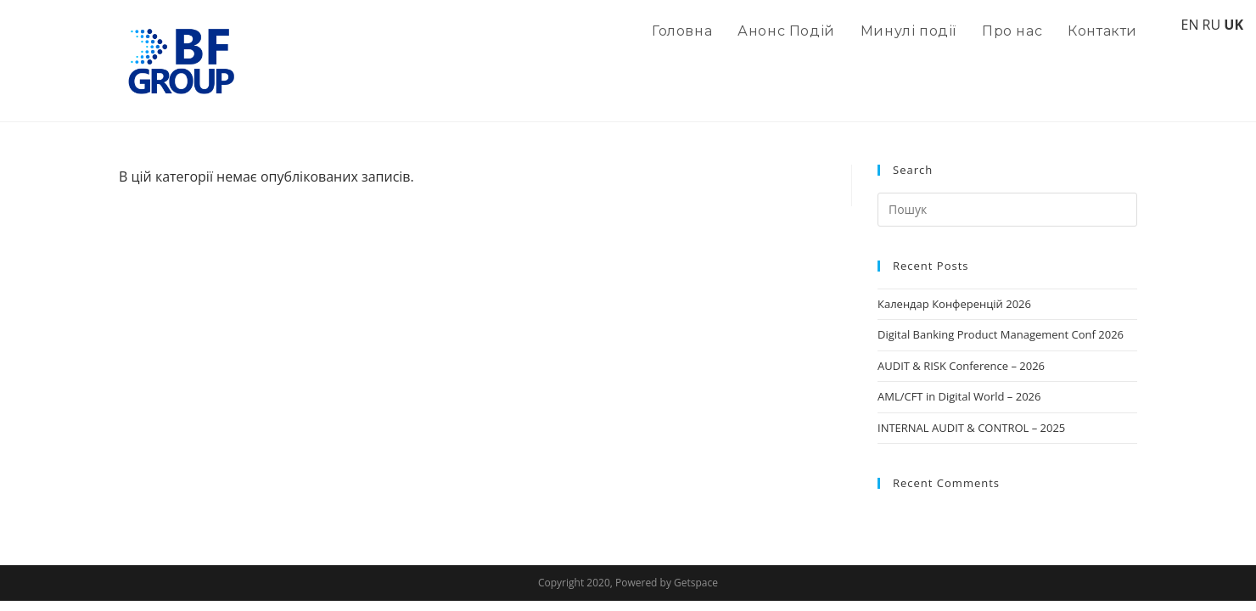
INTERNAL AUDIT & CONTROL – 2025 (971, 427)
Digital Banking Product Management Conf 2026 (1001, 334)
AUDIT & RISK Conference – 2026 (961, 365)
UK (1233, 24)
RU (1212, 24)
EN (1189, 24)
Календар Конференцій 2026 (954, 303)
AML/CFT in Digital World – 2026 (959, 396)
